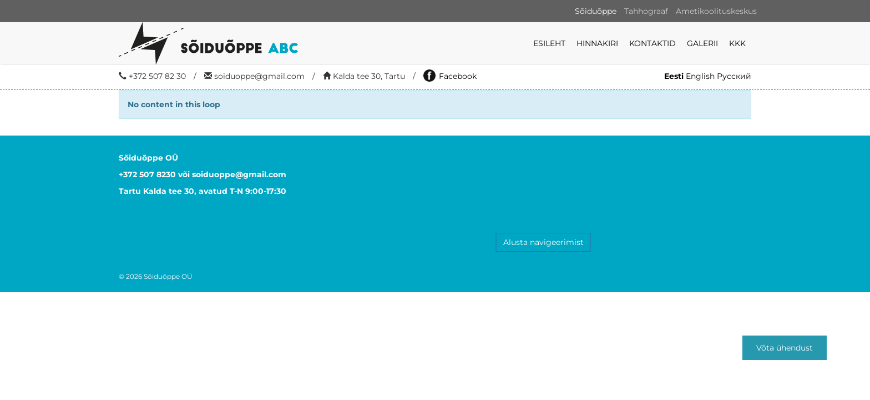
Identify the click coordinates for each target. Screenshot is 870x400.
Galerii (702, 43)
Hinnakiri (597, 43)
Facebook (450, 76)
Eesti (674, 76)
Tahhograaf (646, 11)
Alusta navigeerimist (543, 242)
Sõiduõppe (595, 11)
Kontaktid (652, 43)
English (700, 76)
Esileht (549, 43)
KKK (737, 43)
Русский (734, 76)
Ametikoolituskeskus (716, 11)
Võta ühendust (784, 348)
